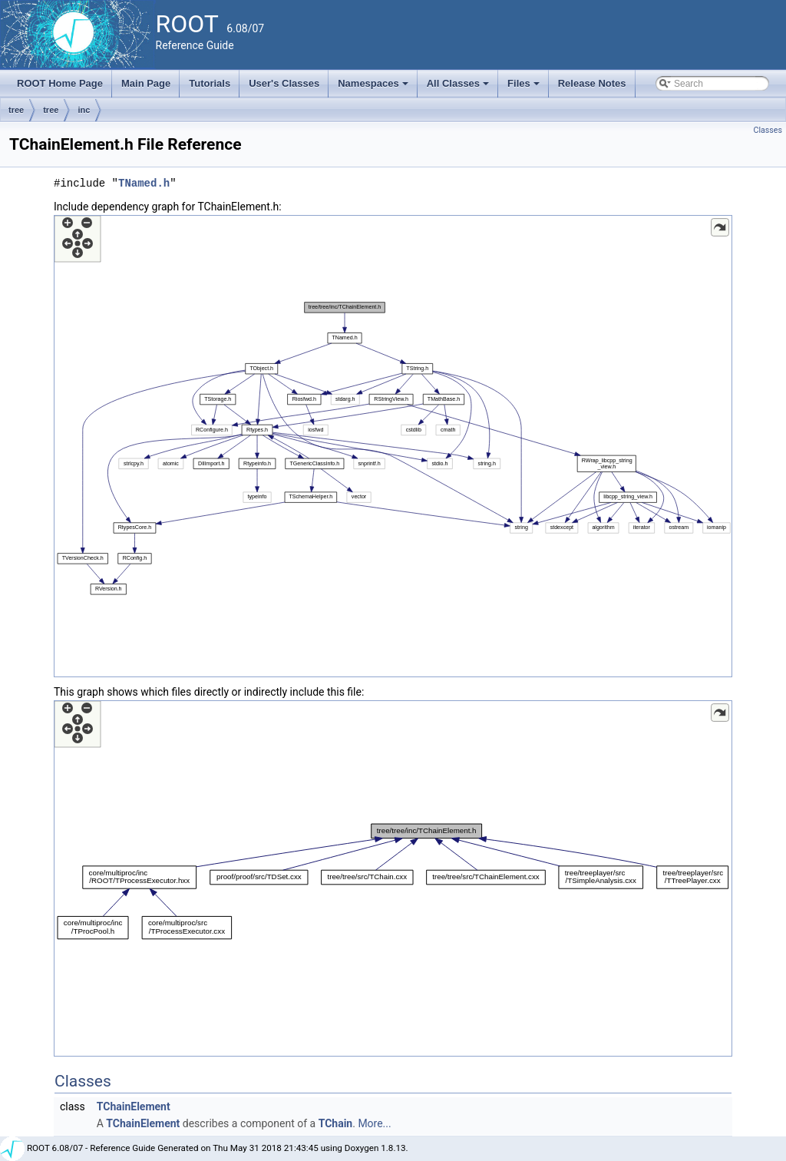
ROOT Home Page (60, 83)
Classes (768, 130)
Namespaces (374, 88)
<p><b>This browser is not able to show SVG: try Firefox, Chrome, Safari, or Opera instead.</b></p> (393, 446)
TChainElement (133, 1106)
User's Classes (284, 83)
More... (374, 1123)
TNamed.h (144, 183)
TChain (336, 1123)
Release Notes (592, 83)
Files (524, 88)
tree (16, 109)
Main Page (145, 83)
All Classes (459, 88)
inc (84, 109)
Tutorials (209, 83)
